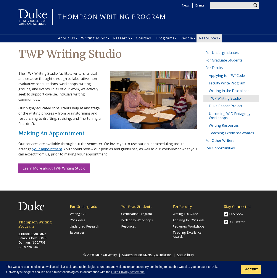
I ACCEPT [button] (250, 269)
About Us (66, 38)
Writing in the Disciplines (229, 90)
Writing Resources (224, 125)
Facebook (236, 214)
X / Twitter (237, 222)
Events (200, 5)
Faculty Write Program (227, 83)
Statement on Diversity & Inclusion (147, 255)
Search (255, 5)
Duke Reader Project (225, 105)
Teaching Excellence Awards (231, 133)
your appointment (47, 149)
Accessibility (185, 255)
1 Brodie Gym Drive (32, 234)
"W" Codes (77, 220)
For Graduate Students (224, 60)
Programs (165, 38)
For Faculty (214, 67)
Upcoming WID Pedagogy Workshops (229, 115)
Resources (208, 38)
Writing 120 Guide (185, 214)
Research (121, 38)
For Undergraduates (222, 52)
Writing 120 (78, 214)
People (186, 38)
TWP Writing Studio (225, 98)
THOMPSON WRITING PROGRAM (112, 17)
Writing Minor (94, 38)
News (186, 5)
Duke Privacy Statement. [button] (128, 272)
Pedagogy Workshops (137, 220)
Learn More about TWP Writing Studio (54, 168)
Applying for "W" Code (227, 75)
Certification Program (136, 214)
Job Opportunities (220, 148)
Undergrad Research (84, 226)
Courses (143, 38)
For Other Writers (220, 140)
